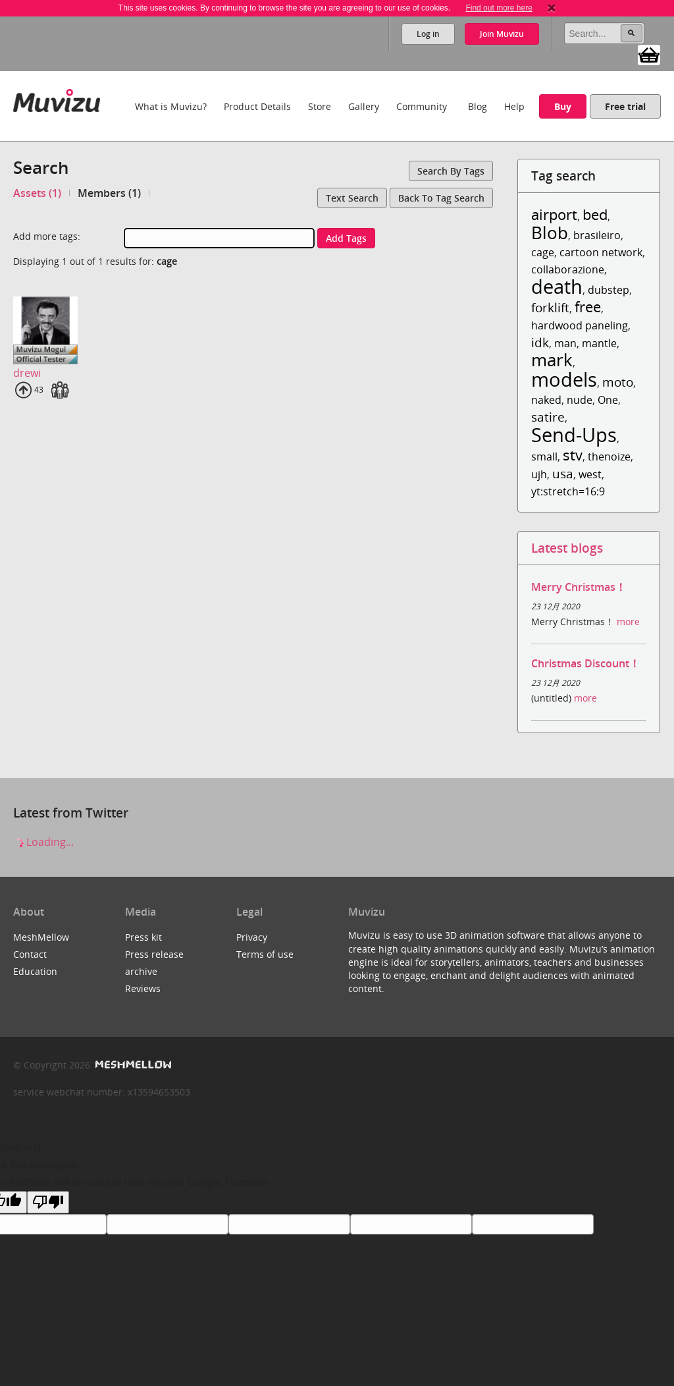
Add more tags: (46, 236)
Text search (352, 198)
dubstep (608, 290)
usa (562, 473)
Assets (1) (37, 193)
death (557, 286)
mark (552, 360)
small (544, 456)
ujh (539, 474)
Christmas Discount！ (585, 663)
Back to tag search (441, 198)
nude (579, 400)
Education (35, 971)
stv (573, 455)
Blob (549, 232)
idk (540, 342)
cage (542, 252)
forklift (550, 307)
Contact (30, 954)
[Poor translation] (48, 1202)
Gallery (363, 106)
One (608, 400)
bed (595, 214)
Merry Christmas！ (578, 587)
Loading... (43, 842)
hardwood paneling (579, 325)
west (590, 474)
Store (319, 106)
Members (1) (109, 193)
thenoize (609, 456)
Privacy (251, 937)
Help (514, 106)
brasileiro (597, 235)
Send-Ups (574, 434)
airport (554, 214)
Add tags (346, 238)
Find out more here (498, 8)
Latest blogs (567, 548)
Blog (477, 106)
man (565, 343)
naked (546, 400)
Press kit (143, 937)
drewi (27, 373)
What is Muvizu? (171, 106)
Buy (562, 106)
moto (617, 382)
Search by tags (450, 171)
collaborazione (567, 269)
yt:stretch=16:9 (568, 491)
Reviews (143, 988)
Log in (428, 34)
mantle (599, 343)
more (628, 621)
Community (421, 106)
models (564, 379)
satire (548, 417)
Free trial (625, 106)
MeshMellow (41, 937)
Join (502, 34)
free (588, 306)
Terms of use (265, 954)
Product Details (257, 106)
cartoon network (600, 252)
